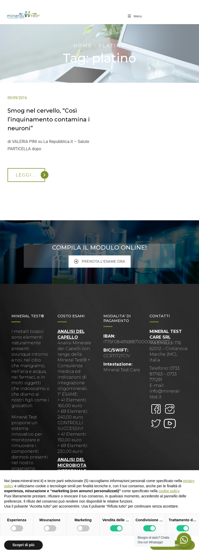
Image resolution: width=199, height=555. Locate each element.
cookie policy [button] (169, 491)
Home (82, 46)
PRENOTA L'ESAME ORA (99, 259)
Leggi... (30, 175)
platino (112, 46)
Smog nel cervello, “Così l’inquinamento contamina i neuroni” (49, 119)
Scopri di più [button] (23, 545)
